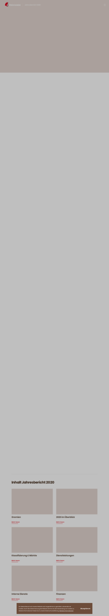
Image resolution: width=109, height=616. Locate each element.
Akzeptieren (85, 608)
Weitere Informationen (66, 611)
